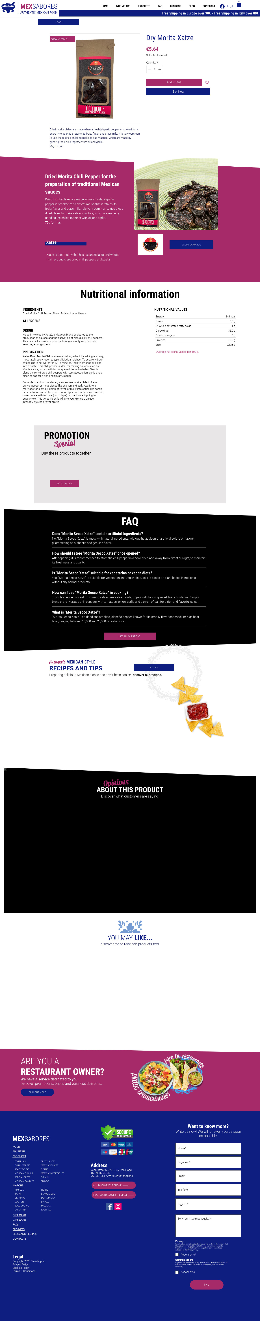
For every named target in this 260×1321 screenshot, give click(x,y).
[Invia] (207, 1285)
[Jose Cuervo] (27, 1206)
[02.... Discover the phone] (114, 1185)
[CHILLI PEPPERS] (27, 1165)
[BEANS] (54, 1169)
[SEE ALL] (154, 667)
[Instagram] (118, 1206)
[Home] (38, 1146)
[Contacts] (38, 1238)
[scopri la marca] (191, 244)
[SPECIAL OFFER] (27, 1177)
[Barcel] (54, 1202)
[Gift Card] (38, 1215)
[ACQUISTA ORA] (64, 483)
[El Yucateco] (54, 1194)
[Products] (38, 1156)
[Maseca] (27, 1190)
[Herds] (54, 1190)
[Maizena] (54, 1206)
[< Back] (58, 22)
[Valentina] (27, 1210)
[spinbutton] (155, 69)
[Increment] (160, 69)
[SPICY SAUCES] (54, 1161)
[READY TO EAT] (27, 1169)
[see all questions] (130, 636)
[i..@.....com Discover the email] (114, 1195)
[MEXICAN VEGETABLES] (54, 1173)
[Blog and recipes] (38, 1234)
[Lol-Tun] (27, 1202)
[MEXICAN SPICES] (54, 1165)
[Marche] (39, 1185)
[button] (239, 4)
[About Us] (38, 1151)
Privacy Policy (192, 1250)
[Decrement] (149, 69)
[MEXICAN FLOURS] (27, 1173)
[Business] (38, 1229)
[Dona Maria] (54, 1198)
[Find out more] (37, 1092)
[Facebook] (109, 1206)
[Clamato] (27, 1198)
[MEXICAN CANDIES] (27, 1181)
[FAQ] (38, 1224)
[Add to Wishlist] (206, 82)
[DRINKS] (54, 1177)
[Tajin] (27, 1194)
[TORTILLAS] (27, 1161)
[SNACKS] (54, 1181)
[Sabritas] (54, 1210)
